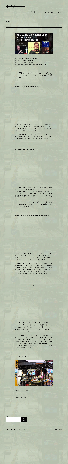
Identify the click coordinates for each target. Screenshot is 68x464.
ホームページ (24, 12)
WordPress (59, 429)
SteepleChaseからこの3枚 (15, 6)
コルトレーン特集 (42, 12)
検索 (7, 416)
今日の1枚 (32, 12)
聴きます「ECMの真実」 (55, 12)
